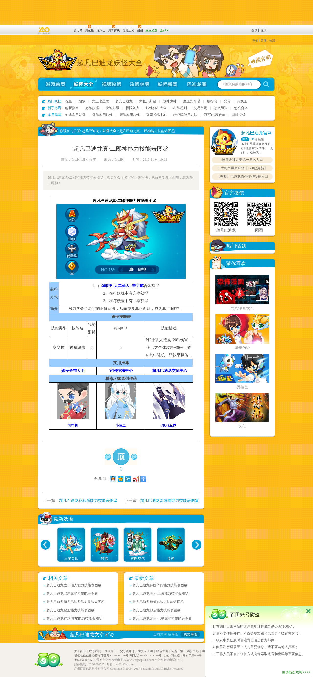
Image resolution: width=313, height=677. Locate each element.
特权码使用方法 (185, 115)
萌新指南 (72, 108)
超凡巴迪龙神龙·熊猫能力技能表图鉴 (72, 618)
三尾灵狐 (71, 558)
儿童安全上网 (144, 651)
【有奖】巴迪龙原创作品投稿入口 (242, 176)
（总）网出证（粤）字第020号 (182, 655)
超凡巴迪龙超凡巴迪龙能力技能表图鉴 (74, 602)
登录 (254, 30)
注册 (264, 30)
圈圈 (245, 139)
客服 (264, 40)
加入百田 (110, 651)
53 (252, 139)
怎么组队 (220, 108)
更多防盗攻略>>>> (296, 672)
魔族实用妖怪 (129, 115)
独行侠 (212, 101)
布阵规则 (180, 108)
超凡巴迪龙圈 (198, 84)
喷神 (171, 558)
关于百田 (80, 651)
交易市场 (200, 108)
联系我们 (95, 651)
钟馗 (104, 558)
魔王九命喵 (191, 101)
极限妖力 (132, 108)
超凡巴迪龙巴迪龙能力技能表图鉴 (70, 593)
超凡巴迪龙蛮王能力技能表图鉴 (68, 610)
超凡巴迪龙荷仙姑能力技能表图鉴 (156, 602)
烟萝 (81, 101)
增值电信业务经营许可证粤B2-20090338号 (101, 655)
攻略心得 (139, 84)
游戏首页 (53, 84)
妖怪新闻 (168, 84)
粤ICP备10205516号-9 (88, 660)
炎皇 (68, 101)
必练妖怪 (92, 108)
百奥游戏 (44, 30)
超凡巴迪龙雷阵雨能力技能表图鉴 (169, 500)
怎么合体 (241, 108)
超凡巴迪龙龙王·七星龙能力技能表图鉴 (160, 618)
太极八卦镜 (147, 101)
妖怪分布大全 (156, 108)
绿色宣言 (162, 651)
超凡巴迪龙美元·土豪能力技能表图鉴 (158, 593)
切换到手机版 (156, 12)
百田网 (62, 30)
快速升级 (112, 108)
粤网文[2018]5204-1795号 (145, 655)
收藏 (272, 40)
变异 (227, 101)
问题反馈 (177, 651)
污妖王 (242, 101)
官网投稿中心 (156, 115)
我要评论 (190, 634)
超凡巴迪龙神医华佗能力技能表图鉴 (158, 585)
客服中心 (193, 651)
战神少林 (170, 101)
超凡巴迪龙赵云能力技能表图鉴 (154, 610)
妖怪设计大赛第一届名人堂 (242, 160)
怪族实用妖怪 (102, 115)
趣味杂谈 (239, 115)
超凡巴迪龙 (124, 101)
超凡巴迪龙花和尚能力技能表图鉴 (88, 500)
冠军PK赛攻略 (214, 115)
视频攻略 (111, 84)
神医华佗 (138, 558)
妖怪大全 (83, 84)
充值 (255, 40)
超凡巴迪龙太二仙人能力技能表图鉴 (72, 585)
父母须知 (126, 651)
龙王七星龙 (100, 101)
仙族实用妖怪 (75, 115)
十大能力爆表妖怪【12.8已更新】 (242, 168)
